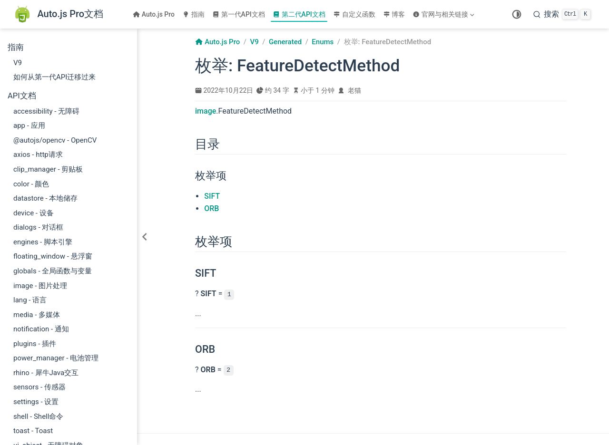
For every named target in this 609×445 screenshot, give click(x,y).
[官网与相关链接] (444, 14)
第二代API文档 (299, 14)
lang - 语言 (30, 300)
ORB (211, 208)
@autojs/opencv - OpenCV (55, 140)
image (205, 111)
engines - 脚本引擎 (42, 242)
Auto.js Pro (154, 14)
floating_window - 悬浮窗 (52, 256)
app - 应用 (29, 125)
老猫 (354, 90)
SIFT (212, 196)
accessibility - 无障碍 (46, 111)
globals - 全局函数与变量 (52, 271)
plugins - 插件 (34, 343)
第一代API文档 (238, 14)
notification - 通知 (41, 329)
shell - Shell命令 (38, 416)
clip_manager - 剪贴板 (48, 169)
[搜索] (562, 14)
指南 (193, 14)
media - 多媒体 (36, 314)
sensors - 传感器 (39, 387)
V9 (17, 62)
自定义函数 (354, 14)
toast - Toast (33, 430)
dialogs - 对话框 (38, 227)
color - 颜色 (31, 184)
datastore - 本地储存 (45, 198)
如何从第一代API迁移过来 (54, 77)
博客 (394, 14)
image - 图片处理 (40, 285)
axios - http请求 (38, 154)
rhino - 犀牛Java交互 (46, 372)
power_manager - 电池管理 (55, 358)
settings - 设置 (36, 401)
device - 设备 (33, 213)
